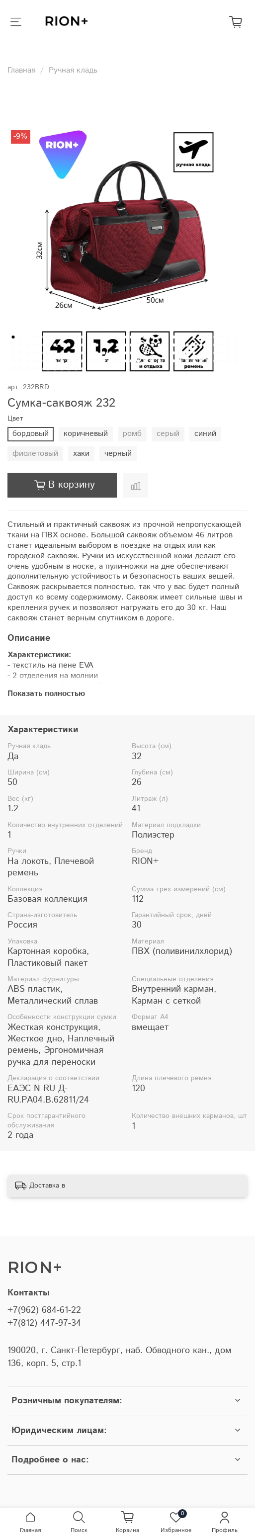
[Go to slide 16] (117, 337)
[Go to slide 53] (145, 344)
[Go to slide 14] (103, 337)
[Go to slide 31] (221, 337)
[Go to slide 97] (221, 352)
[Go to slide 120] (152, 360)
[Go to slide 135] (26, 368)
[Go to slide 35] (19, 344)
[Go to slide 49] (117, 344)
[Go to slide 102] (26, 360)
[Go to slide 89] (166, 352)
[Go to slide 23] (166, 337)
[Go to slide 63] (214, 344)
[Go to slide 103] (33, 360)
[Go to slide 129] (214, 360)
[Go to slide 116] (124, 360)
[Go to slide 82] (117, 352)
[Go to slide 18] (131, 337)
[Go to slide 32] (228, 337)
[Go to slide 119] (145, 360)
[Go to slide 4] (33, 337)
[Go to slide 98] (228, 352)
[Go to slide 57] (172, 344)
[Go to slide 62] (207, 344)
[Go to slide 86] (145, 352)
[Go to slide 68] (19, 352)
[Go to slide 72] (47, 352)
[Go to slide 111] (89, 360)
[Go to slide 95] (207, 352)
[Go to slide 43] (75, 344)
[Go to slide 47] (103, 344)
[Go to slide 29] (207, 337)
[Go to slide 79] (96, 352)
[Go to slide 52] (138, 344)
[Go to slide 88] (159, 352)
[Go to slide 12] (89, 337)
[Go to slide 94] (200, 352)
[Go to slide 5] (40, 337)
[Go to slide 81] (110, 352)
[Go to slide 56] (166, 344)
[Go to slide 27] (193, 337)
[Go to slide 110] (82, 360)
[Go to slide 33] (235, 337)
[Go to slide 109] (75, 360)
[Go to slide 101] (19, 360)
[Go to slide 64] (221, 344)
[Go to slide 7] (54, 337)
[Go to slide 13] (96, 337)
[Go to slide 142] (75, 368)
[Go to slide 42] (68, 344)
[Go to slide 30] (214, 337)
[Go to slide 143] (82, 368)
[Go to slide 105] (47, 360)
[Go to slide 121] (159, 360)
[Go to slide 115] (117, 360)
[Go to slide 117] (131, 360)
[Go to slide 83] (124, 352)
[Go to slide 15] (110, 337)
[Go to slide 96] (214, 352)
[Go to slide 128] (207, 360)
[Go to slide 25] (179, 337)
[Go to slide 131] (228, 360)
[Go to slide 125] (186, 360)
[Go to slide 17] (124, 337)
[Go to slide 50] (124, 344)
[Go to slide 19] (138, 337)
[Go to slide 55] (159, 344)
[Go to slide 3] (26, 337)
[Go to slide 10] (75, 337)
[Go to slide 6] (47, 337)
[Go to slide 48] (110, 344)
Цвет (15, 419)
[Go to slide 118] (138, 360)
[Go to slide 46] (96, 344)
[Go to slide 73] (54, 352)
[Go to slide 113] (103, 360)
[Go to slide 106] (54, 360)
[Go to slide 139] (54, 368)
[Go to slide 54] (152, 344)
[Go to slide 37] (33, 344)
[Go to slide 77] (82, 352)
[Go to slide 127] (200, 360)
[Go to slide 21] (152, 337)
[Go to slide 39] (47, 344)
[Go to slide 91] (179, 352)
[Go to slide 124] (179, 360)
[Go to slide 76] (75, 352)
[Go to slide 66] (235, 344)
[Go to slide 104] (40, 360)
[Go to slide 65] (228, 344)
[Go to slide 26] (186, 337)
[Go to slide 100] (12, 360)
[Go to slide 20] (145, 337)
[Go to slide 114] (110, 360)
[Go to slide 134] (19, 368)
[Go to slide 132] (235, 360)
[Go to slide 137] (40, 368)
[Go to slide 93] (193, 352)
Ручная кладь (73, 70)
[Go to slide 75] (68, 352)
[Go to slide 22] (159, 337)
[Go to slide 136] (33, 368)
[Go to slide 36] (26, 344)
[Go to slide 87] (152, 352)
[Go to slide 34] (12, 344)
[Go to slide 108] (68, 360)
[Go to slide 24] (172, 337)
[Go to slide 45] (89, 344)
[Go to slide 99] (235, 352)
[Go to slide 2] (19, 337)
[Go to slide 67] (12, 352)
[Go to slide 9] (68, 337)
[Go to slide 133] (12, 368)
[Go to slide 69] (26, 352)
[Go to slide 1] (12, 337)
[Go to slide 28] (200, 337)
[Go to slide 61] (200, 344)
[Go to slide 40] (54, 344)
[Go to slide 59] (186, 344)
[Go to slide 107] (61, 360)
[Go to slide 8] (61, 337)
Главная (21, 70)
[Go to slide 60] (193, 344)
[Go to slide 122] (166, 360)
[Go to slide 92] (186, 352)
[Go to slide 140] (61, 368)
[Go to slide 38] (40, 344)
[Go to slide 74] (61, 352)
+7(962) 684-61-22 (44, 1310)
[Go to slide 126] (193, 360)
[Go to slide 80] (103, 352)
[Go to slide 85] (138, 352)
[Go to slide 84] (131, 352)
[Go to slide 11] (82, 337)
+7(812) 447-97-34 (44, 1323)
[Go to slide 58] (179, 344)
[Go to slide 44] (82, 344)
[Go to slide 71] (40, 352)
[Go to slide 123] (172, 360)
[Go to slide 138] (47, 368)
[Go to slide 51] (131, 344)
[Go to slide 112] (96, 360)
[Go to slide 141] (68, 368)
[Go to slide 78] (89, 352)
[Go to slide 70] (33, 352)
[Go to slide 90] (172, 352)
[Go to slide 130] (221, 360)
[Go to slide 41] (61, 344)
